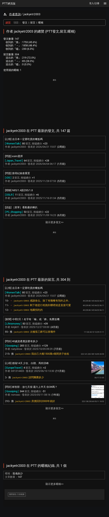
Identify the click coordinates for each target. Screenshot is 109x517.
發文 (24, 22)
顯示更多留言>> (54, 408)
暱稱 (40, 22)
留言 (32, 22)
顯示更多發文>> (54, 222)
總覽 (8, 22)
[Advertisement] (54, 102)
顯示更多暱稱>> (54, 483)
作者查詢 (15, 14)
